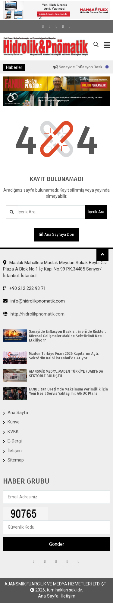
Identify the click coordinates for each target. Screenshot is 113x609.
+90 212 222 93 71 (24, 288)
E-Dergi (15, 441)
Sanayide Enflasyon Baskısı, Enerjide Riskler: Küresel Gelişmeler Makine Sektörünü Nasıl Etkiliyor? (67, 335)
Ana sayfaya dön (56, 234)
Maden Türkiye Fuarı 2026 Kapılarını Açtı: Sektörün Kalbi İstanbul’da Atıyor (64, 355)
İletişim (15, 450)
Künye (14, 422)
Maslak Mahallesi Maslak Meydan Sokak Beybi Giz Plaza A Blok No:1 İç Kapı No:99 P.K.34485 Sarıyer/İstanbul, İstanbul (55, 269)
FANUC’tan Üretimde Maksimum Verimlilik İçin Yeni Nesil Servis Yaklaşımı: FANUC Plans (68, 391)
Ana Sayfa (18, 412)
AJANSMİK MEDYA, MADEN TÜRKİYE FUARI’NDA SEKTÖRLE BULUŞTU (66, 373)
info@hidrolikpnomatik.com (34, 301)
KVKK (13, 431)
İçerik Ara (96, 211)
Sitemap (16, 460)
